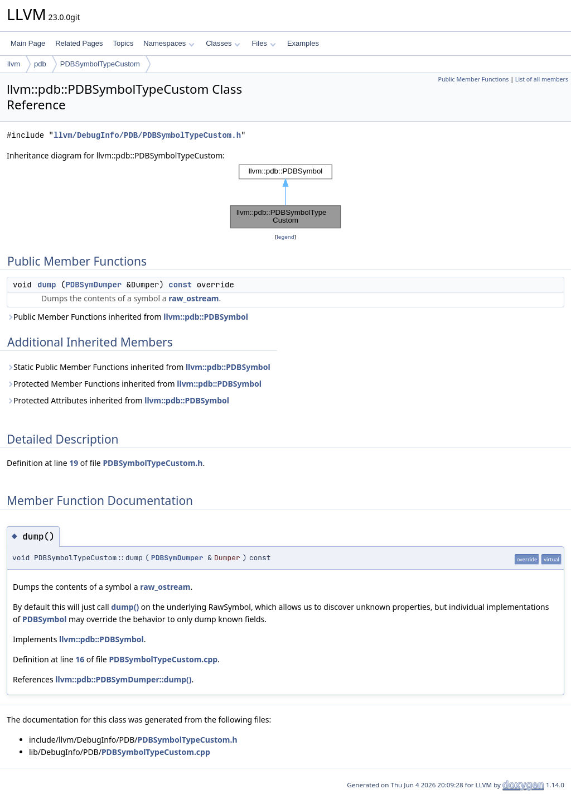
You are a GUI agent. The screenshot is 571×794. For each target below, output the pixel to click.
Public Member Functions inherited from (127, 316)
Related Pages (79, 43)
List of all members (541, 79)
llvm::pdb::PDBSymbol (205, 316)
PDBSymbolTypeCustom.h (152, 463)
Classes (223, 43)
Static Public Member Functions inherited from (138, 367)
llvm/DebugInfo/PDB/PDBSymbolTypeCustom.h (147, 135)
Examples (303, 43)
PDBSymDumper (93, 285)
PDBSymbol (44, 619)
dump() (125, 606)
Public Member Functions (473, 79)
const (180, 285)
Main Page (28, 43)
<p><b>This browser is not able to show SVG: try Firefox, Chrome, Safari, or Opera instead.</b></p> (285, 196)
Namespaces (168, 43)
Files (263, 43)
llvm (13, 64)
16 (79, 659)
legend (285, 236)
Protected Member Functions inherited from (134, 383)
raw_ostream (193, 298)
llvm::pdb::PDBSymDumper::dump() (123, 679)
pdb (40, 64)
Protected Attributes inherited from (118, 400)
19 (73, 463)
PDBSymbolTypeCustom (100, 64)
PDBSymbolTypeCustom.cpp (163, 659)
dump (46, 285)
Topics (123, 43)
